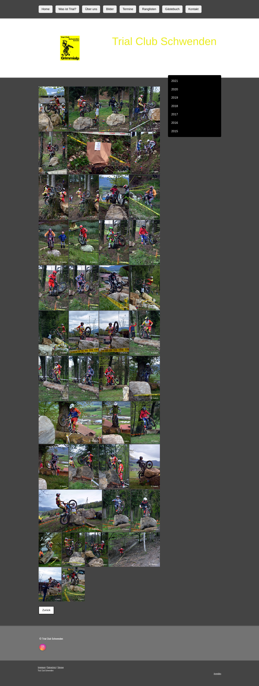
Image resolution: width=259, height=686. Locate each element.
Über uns (91, 9)
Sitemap (61, 667)
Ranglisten (149, 9)
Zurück (46, 610)
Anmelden (217, 673)
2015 (174, 131)
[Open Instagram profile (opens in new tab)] (42, 647)
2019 (174, 97)
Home (46, 9)
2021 (174, 81)
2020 (174, 89)
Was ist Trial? (67, 9)
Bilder (110, 9)
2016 (174, 122)
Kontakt (193, 9)
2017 (174, 114)
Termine (128, 9)
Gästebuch (172, 9)
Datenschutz (51, 667)
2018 (174, 106)
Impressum (42, 667)
